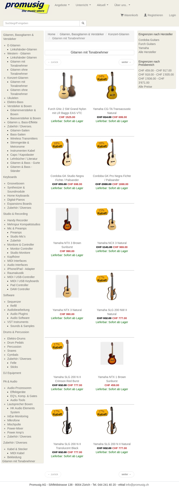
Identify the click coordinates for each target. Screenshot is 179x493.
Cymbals (12, 354)
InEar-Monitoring (17, 416)
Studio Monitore (20, 252)
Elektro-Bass (15, 102)
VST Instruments (17, 322)
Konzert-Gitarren (17, 77)
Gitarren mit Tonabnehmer (18, 461)
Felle (13, 362)
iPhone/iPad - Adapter (21, 268)
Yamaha (144, 48)
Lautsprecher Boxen (20, 404)
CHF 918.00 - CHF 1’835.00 (156, 74)
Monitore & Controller (20, 244)
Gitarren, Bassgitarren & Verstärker (18, 36)
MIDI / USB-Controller (21, 277)
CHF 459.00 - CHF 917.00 (155, 70)
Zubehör (15, 240)
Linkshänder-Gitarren (23, 49)
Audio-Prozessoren (19, 388)
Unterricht (84, 6)
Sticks (14, 366)
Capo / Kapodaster (22, 154)
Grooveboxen (15, 183)
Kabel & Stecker (17, 449)
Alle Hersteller (147, 52)
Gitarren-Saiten (20, 130)
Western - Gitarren (19, 53)
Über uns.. (123, 6)
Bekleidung (14, 457)
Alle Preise (145, 86)
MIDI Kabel (17, 453)
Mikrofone (13, 420)
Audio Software (20, 317)
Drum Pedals (15, 342)
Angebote (63, 6)
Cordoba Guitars (149, 40)
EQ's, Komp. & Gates (23, 396)
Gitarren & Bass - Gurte (25, 162)
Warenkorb (129, 15)
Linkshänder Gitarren (23, 57)
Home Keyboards (18, 195)
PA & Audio (10, 381)
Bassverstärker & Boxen (25, 118)
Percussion (14, 346)
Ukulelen (12, 98)
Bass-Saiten (18, 134)
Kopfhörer (13, 256)
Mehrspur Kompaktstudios (23, 224)
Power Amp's (15, 432)
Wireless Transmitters (24, 138)
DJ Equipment (12, 373)
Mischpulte (14, 424)
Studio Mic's (18, 236)
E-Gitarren (13, 45)
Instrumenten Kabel (22, 150)
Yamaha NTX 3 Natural (67, 310)
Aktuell (103, 6)
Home (51, 34)
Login (172, 15)
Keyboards (10, 177)
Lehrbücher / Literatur (23, 158)
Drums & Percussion (16, 332)
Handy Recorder (17, 220)
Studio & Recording (15, 213)
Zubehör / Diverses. (19, 126)
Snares (11, 350)
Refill (13, 305)
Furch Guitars (147, 44)
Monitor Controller (21, 248)
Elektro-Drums (16, 338)
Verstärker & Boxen (19, 106)
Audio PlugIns (19, 313)
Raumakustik (15, 273)
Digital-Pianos (16, 199)
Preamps (16, 232)
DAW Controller (20, 289)
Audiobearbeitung (18, 309)
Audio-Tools (17, 400)
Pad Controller (19, 285)
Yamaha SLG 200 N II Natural (112, 444)
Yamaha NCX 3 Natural (112, 243)
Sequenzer (14, 301)
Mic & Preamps (17, 228)
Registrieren (153, 15)
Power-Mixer (15, 428)
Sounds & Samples (22, 326)
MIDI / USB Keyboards (24, 281)
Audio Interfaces (17, 264)
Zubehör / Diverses (19, 207)
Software (8, 295)
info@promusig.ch (137, 484)
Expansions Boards (19, 203)
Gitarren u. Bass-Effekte (22, 122)
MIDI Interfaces (17, 260)
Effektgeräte (18, 392)
